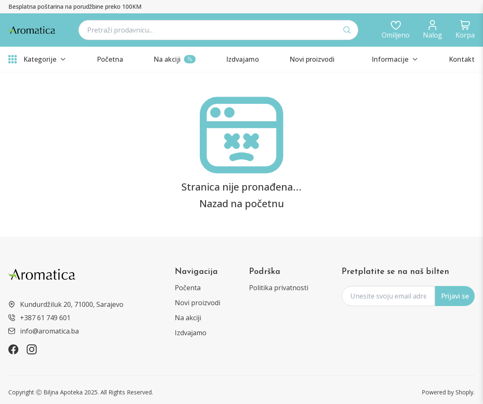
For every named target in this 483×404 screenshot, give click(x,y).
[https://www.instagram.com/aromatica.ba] (32, 349)
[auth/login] (396, 30)
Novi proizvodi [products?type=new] (197, 302)
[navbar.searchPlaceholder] (218, 30)
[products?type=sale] (174, 59)
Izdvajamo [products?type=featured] (190, 332)
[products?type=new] (312, 59)
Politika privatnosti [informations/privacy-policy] (278, 287)
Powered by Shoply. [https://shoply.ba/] (448, 392)
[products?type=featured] (242, 59)
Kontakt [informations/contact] (462, 59)
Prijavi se (455, 296)
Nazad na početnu (241, 203)
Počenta (188, 287)
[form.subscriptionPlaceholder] (388, 296)
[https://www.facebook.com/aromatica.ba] (13, 349)
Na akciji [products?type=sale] (188, 317)
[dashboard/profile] (432, 30)
